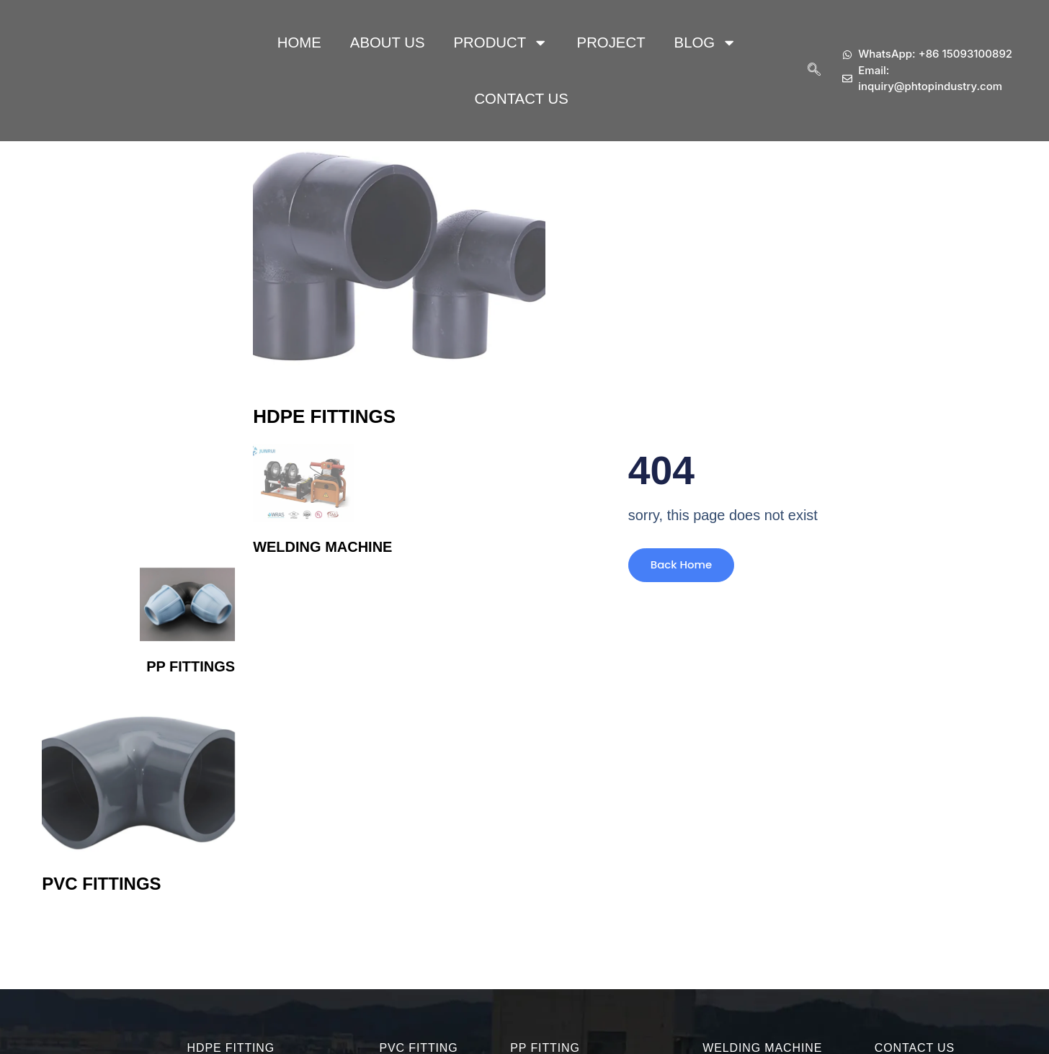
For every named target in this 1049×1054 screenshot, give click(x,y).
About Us (387, 42)
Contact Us (521, 99)
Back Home (676, 570)
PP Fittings (190, 666)
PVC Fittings (101, 883)
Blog (705, 42)
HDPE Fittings (324, 416)
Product (501, 42)
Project (611, 42)
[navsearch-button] (814, 70)
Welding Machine (322, 547)
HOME (299, 42)
